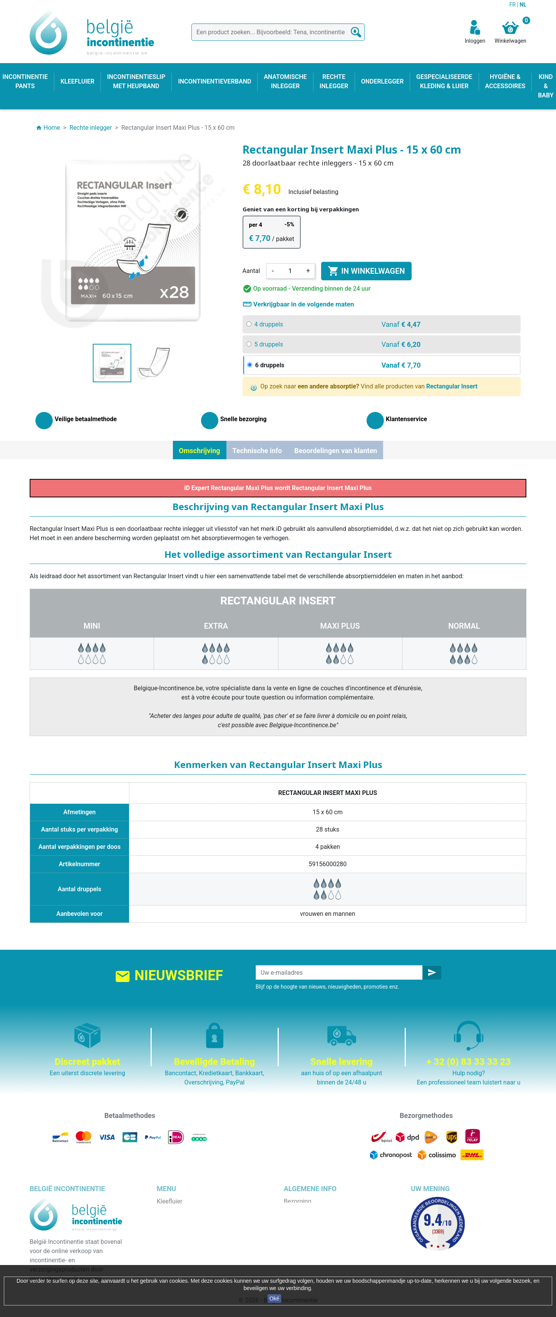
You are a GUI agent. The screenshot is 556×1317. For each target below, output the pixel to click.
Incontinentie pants (183, 1210)
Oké (275, 1298)
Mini (92, 626)
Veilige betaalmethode (314, 1238)
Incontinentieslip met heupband (200, 1229)
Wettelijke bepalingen (313, 1210)
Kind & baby (173, 1256)
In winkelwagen (366, 271)
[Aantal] (290, 271)
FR (513, 5)
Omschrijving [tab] (199, 451)
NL (523, 5)
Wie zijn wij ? (301, 1229)
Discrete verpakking (311, 1247)
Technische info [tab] (257, 451)
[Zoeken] (278, 32)
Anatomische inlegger (186, 1238)
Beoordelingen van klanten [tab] (335, 451)
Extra (216, 626)
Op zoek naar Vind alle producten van (364, 387)
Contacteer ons (305, 1256)
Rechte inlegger (178, 1247)
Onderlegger (173, 1219)
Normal (464, 626)
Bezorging (297, 1201)
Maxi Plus (340, 626)
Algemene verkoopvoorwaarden (327, 1219)
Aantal (251, 270)
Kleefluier (170, 1201)
